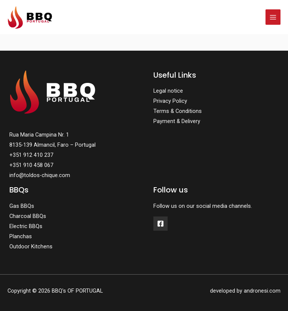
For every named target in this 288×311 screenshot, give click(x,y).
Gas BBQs (21, 206)
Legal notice (168, 90)
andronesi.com (262, 290)
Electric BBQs (25, 226)
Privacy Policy (170, 101)
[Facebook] (160, 223)
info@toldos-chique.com (39, 175)
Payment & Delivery (176, 121)
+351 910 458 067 (31, 165)
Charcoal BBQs (27, 216)
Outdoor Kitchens (30, 246)
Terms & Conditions (177, 111)
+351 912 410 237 (31, 155)
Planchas (20, 236)
